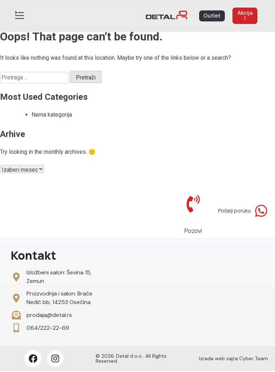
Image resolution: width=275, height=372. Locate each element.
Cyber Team (253, 359)
